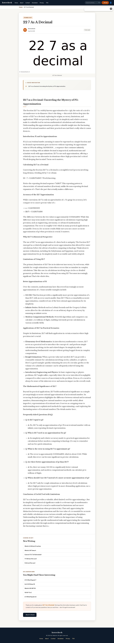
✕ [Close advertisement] (111, 8)
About (21, 2)
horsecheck (7, 3)
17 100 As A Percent (31, 559)
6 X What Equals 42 (30, 597)
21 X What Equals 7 (30, 580)
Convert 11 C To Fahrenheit (33, 554)
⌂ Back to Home (30, 615)
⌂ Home (105, 2)
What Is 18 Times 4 (30, 550)
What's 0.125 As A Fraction (33, 546)
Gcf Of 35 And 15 (30, 584)
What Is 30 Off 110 (30, 588)
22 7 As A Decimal (48, 605)
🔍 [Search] (99, 2)
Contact (27, 2)
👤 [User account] (111, 3)
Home (16, 2)
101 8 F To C (28, 592)
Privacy (42, 2)
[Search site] (93, 2)
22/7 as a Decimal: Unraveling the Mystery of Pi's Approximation (46, 86)
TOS (47, 2)
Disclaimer (35, 2)
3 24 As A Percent (30, 563)
